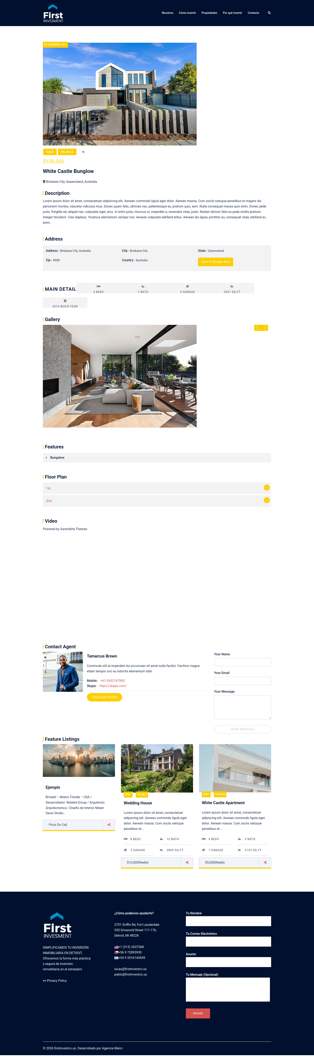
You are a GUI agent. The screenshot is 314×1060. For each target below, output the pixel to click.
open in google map (215, 262)
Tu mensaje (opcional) (228, 987)
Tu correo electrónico (228, 937)
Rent (128, 794)
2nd (49, 501)
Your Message (224, 691)
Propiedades (209, 12)
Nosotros (167, 12)
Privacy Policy (57, 981)
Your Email (221, 673)
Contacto (253, 12)
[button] (269, 13)
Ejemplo (53, 787)
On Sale (67, 151)
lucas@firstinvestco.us (130, 1013)
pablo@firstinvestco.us (130, 1018)
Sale (50, 151)
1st (48, 488)
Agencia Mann (112, 1053)
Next (264, 328)
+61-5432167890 (112, 681)
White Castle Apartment (223, 802)
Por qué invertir (232, 12)
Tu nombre (228, 917)
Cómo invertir (187, 12)
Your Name (222, 654)
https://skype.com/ (113, 686)
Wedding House (138, 803)
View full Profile (104, 697)
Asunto (228, 958)
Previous (257, 328)
